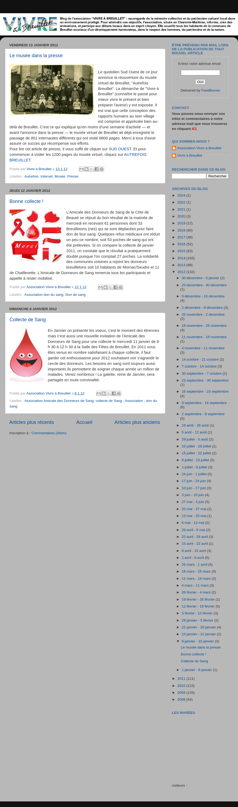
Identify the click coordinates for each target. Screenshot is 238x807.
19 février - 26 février (199, 599)
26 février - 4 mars (197, 592)
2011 (181, 679)
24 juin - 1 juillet (195, 474)
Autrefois (31, 176)
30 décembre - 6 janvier (201, 278)
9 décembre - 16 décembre (203, 296)
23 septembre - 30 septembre (205, 380)
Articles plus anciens (137, 422)
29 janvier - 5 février (198, 620)
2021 (181, 209)
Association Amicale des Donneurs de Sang (59, 401)
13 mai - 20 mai (194, 516)
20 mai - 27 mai (194, 509)
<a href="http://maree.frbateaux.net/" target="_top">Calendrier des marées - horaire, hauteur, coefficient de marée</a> (202, 745)
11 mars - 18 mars (197, 579)
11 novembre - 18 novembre (204, 337)
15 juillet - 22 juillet (197, 453)
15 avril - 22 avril (195, 544)
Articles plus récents (31, 422)
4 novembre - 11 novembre (203, 348)
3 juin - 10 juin (193, 495)
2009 (181, 693)
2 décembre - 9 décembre (202, 308)
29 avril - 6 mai (194, 530)
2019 (181, 223)
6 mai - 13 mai (193, 523)
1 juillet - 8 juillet (195, 467)
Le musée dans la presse (36, 55)
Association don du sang (43, 295)
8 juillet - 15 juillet (196, 460)
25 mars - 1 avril (195, 564)
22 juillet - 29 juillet (197, 446)
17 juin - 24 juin (194, 481)
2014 (181, 258)
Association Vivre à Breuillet (199, 148)
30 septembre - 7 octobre (202, 373)
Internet (46, 176)
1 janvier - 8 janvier (197, 670)
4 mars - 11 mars (196, 585)
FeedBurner (210, 90)
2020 (181, 216)
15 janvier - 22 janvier (199, 634)
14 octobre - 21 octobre (200, 359)
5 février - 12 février (198, 613)
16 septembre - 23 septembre (205, 391)
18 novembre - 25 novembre (204, 326)
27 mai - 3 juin (193, 502)
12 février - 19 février (199, 606)
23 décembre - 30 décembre (204, 285)
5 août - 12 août (195, 432)
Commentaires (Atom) (48, 433)
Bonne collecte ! (26, 201)
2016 (181, 244)
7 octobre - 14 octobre (200, 366)
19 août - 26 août (196, 425)
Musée (59, 176)
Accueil (84, 422)
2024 (181, 195)
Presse (72, 176)
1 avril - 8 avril (193, 558)
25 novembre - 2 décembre (203, 314)
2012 (181, 272)
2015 (181, 251)
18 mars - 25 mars (197, 571)
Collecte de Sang (28, 319)
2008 (181, 699)
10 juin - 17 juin (194, 488)
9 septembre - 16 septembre (204, 403)
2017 (181, 237)
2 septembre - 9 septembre (203, 414)
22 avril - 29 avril (195, 537)
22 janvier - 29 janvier (199, 627)
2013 (181, 265)
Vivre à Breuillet (189, 155)
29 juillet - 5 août (195, 439)
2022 (181, 202)
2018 (181, 230)
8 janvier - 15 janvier (198, 641)
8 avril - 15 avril (194, 551)
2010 (181, 686)
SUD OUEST (120, 149)
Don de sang (75, 295)
